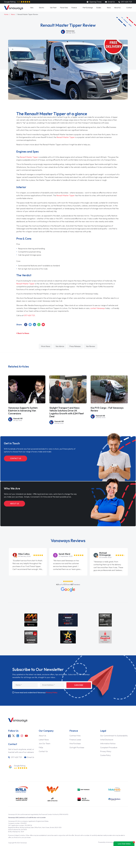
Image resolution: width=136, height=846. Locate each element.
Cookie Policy (105, 755)
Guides (98, 8)
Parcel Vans (64, 8)
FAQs (41, 747)
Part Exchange (88, 8)
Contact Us (15, 458)
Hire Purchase (75, 743)
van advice (60, 346)
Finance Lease (75, 739)
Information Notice (107, 743)
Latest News (44, 739)
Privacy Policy (51, 692)
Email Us (110, 2)
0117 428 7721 (29, 315)
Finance (74, 8)
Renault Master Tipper (66, 137)
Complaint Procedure (108, 747)
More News (45, 346)
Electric (41, 8)
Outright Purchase (76, 747)
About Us (117, 8)
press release (75, 346)
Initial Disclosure (106, 739)
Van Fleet (53, 8)
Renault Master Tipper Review (27, 14)
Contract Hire (74, 735)
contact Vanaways (97, 308)
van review (90, 346)
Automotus (109, 842)
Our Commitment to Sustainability (114, 735)
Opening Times (94, 2)
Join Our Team (44, 743)
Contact (129, 8)
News (109, 8)
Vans (31, 8)
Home (6, 14)
